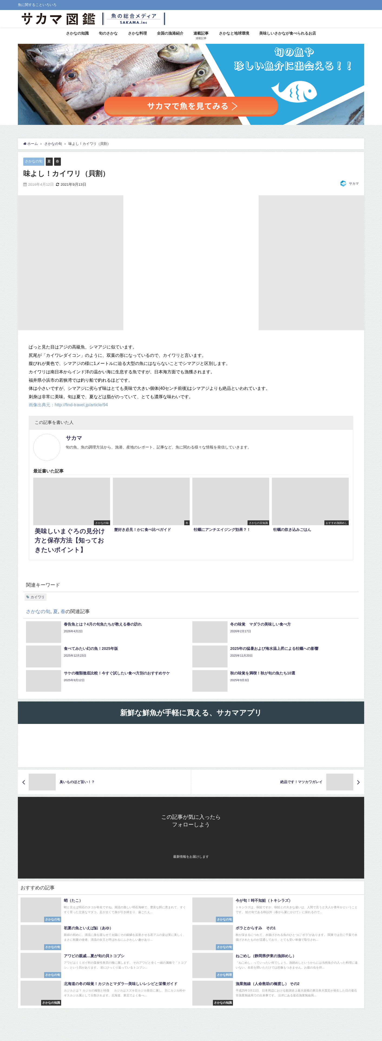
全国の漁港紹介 (170, 33)
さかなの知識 (77, 33)
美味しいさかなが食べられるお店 (287, 33)
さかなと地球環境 (234, 33)
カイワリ (38, 597)
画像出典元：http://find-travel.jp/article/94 (68, 405)
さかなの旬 (33, 161)
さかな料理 (137, 33)
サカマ (354, 183)
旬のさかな (108, 33)
